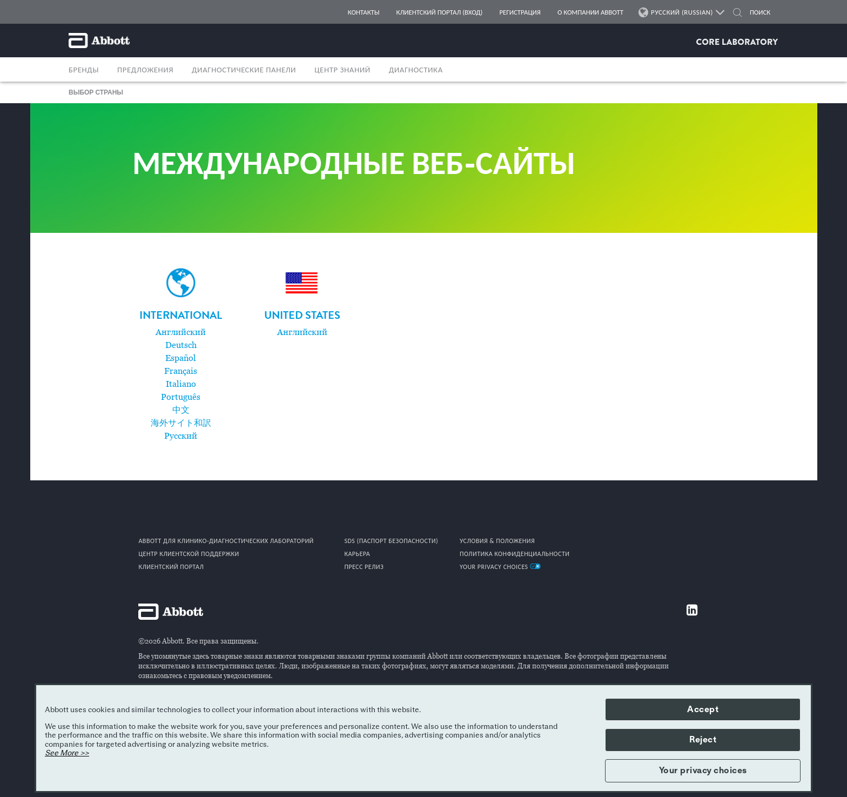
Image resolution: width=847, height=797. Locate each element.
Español (180, 358)
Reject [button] (702, 739)
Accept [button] (702, 709)
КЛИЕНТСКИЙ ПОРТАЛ (171, 567)
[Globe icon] (181, 283)
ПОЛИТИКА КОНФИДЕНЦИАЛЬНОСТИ (515, 554)
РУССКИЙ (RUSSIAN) (682, 12)
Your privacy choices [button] (703, 770)
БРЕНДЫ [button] (84, 70)
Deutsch (181, 345)
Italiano (181, 384)
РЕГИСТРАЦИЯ (519, 12)
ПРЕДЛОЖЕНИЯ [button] (145, 70)
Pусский (180, 436)
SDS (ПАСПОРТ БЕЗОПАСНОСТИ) (391, 541)
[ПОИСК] (760, 12)
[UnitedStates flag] (302, 283)
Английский (181, 332)
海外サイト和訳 (181, 423)
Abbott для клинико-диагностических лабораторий (225, 541)
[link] (180, 317)
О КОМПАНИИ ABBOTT (590, 12)
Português (180, 397)
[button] (737, 13)
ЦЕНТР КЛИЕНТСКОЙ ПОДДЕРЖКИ (188, 554)
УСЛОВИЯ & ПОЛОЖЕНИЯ (497, 541)
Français (180, 371)
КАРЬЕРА (357, 554)
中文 (181, 410)
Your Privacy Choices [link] (500, 567)
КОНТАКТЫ (364, 12)
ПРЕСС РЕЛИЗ (364, 567)
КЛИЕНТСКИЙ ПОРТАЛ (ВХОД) (439, 12)
